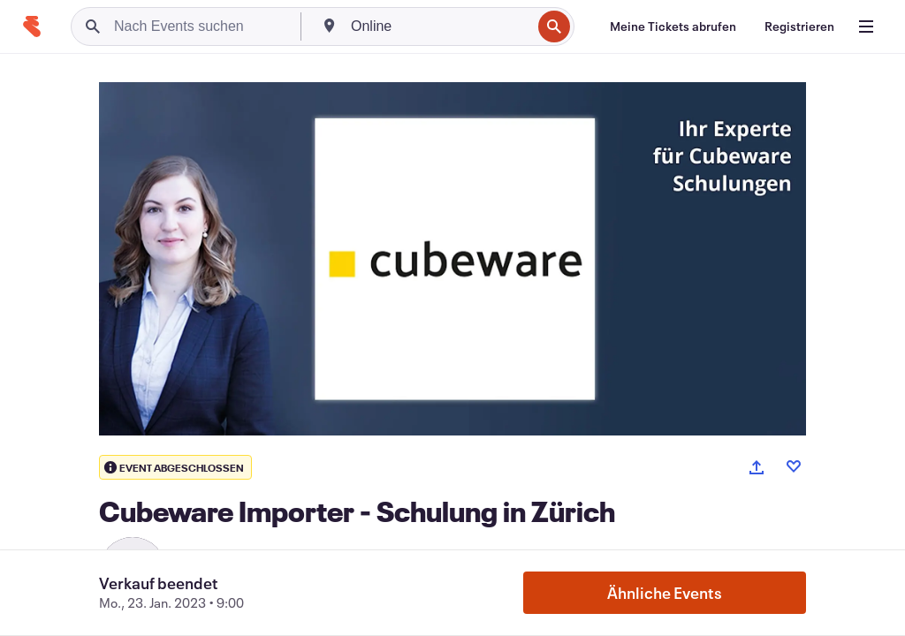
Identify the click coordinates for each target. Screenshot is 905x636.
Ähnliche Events (664, 592)
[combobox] (439, 26)
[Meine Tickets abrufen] (673, 26)
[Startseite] (31, 26)
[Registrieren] (799, 26)
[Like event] (793, 466)
